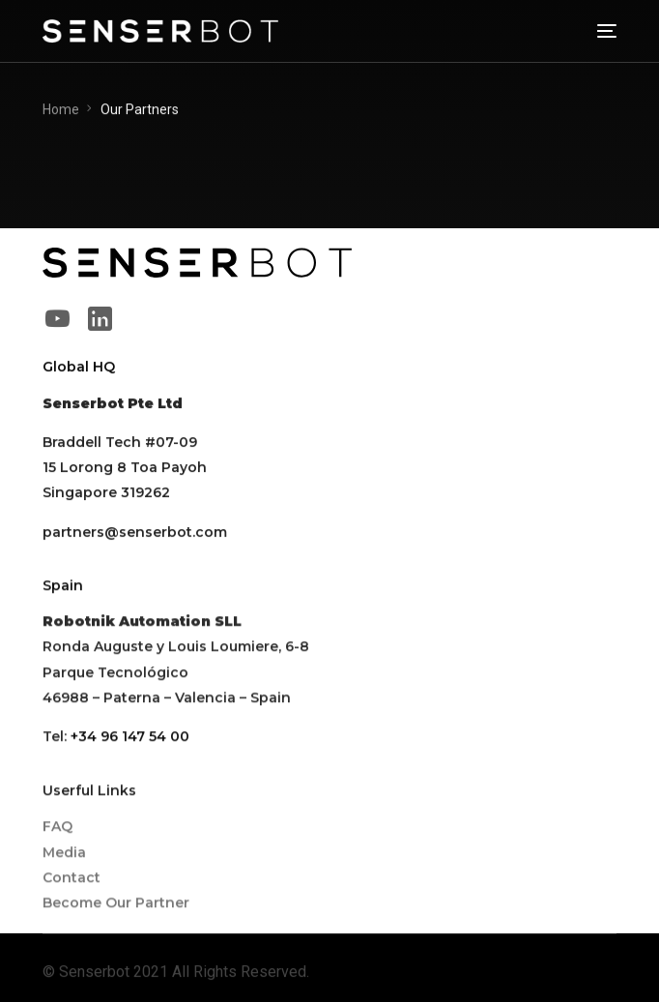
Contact (71, 878)
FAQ (57, 828)
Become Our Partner (116, 904)
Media (64, 853)
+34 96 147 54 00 (130, 737)
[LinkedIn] (99, 318)
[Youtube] (57, 318)
